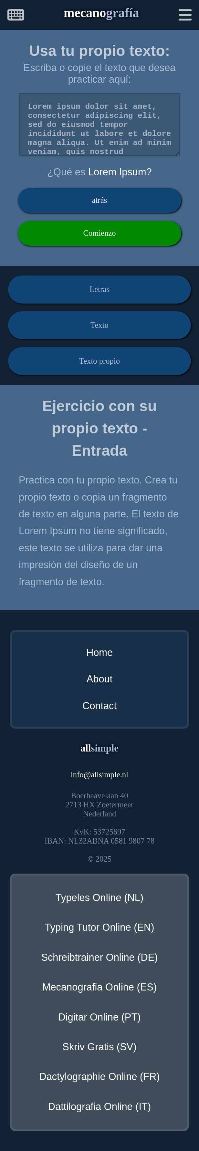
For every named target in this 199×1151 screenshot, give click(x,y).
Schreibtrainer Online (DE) (99, 957)
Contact (99, 705)
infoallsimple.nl (99, 774)
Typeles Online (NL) (99, 897)
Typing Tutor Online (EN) (99, 927)
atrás (99, 200)
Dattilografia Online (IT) (99, 1106)
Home (99, 652)
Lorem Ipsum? (120, 172)
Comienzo (99, 233)
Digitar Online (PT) (99, 1017)
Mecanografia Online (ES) (99, 987)
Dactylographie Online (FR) (99, 1076)
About (99, 679)
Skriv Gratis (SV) (99, 1046)
